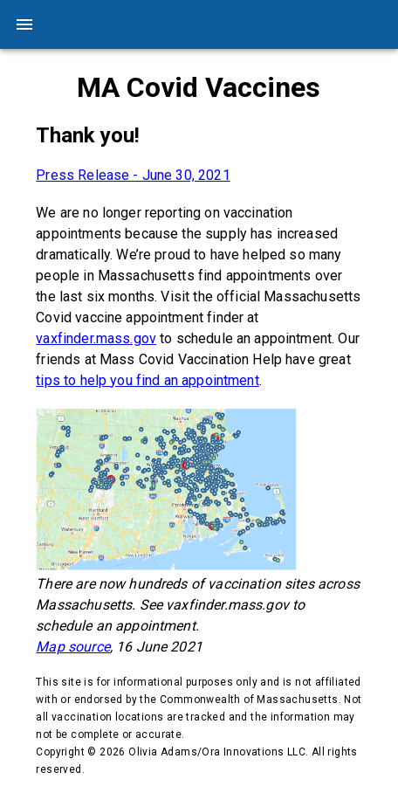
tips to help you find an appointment (147, 380)
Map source (73, 646)
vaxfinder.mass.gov (96, 338)
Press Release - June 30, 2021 (133, 175)
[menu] (24, 24)
